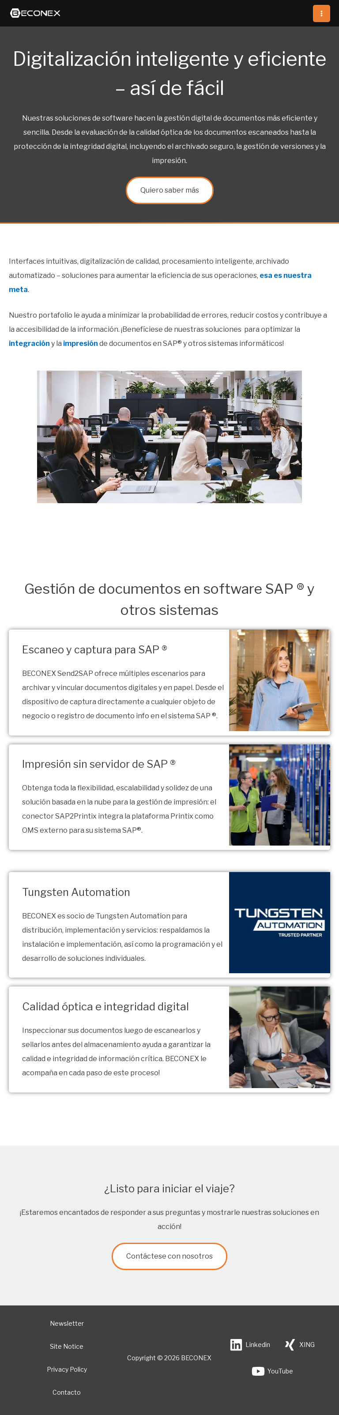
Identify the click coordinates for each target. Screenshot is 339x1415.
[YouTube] (272, 1371)
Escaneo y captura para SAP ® (96, 649)
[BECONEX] (35, 13)
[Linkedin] (250, 1345)
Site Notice (66, 1346)
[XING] (299, 1345)
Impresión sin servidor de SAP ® (99, 764)
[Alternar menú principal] (321, 13)
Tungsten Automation (76, 892)
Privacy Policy (67, 1369)
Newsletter (67, 1323)
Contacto (67, 1392)
